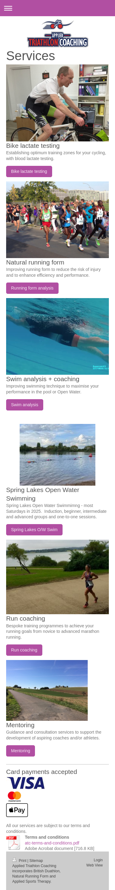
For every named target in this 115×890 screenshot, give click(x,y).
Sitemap (36, 861)
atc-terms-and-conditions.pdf (52, 843)
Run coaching (24, 649)
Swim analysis (24, 404)
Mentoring (20, 750)
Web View (94, 865)
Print (19, 861)
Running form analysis (32, 288)
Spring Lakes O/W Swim (34, 529)
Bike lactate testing (29, 171)
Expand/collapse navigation (57, 8)
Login (98, 860)
